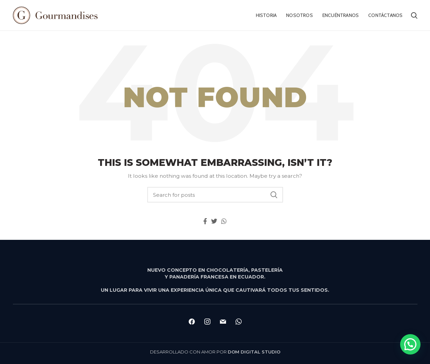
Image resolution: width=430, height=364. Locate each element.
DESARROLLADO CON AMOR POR (215, 352)
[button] (410, 344)
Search (273, 195)
